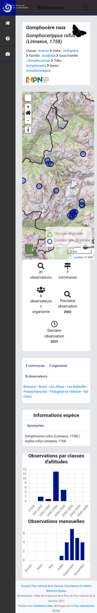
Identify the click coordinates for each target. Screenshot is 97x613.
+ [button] (28, 107)
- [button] (28, 120)
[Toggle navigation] (85, 8)
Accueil (25, 586)
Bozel (43, 387)
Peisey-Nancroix (35, 391)
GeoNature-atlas (43, 606)
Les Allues (56, 387)
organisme (58, 366)
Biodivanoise (50, 7)
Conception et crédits (77, 586)
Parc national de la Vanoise (47, 586)
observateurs (36, 376)
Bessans (29, 387)
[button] (28, 113)
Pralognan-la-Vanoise (65, 391)
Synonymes (35, 426)
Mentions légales (56, 591)
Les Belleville (76, 387)
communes (35, 366)
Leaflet (78, 257)
